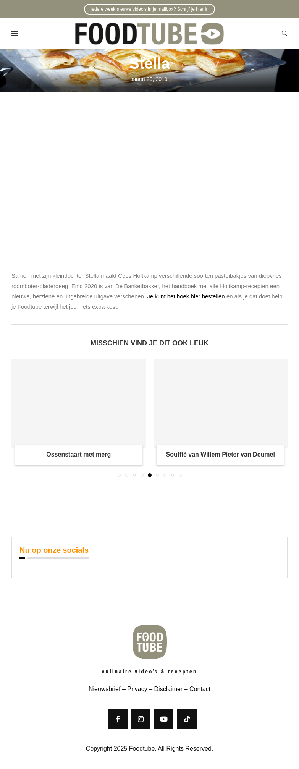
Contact (199, 689)
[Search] (284, 34)
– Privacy (133, 689)
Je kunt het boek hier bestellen (186, 296)
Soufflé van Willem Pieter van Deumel (220, 454)
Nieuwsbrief (105, 689)
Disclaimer (168, 689)
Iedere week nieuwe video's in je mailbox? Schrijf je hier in (149, 9)
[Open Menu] (14, 33)
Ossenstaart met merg (78, 454)
